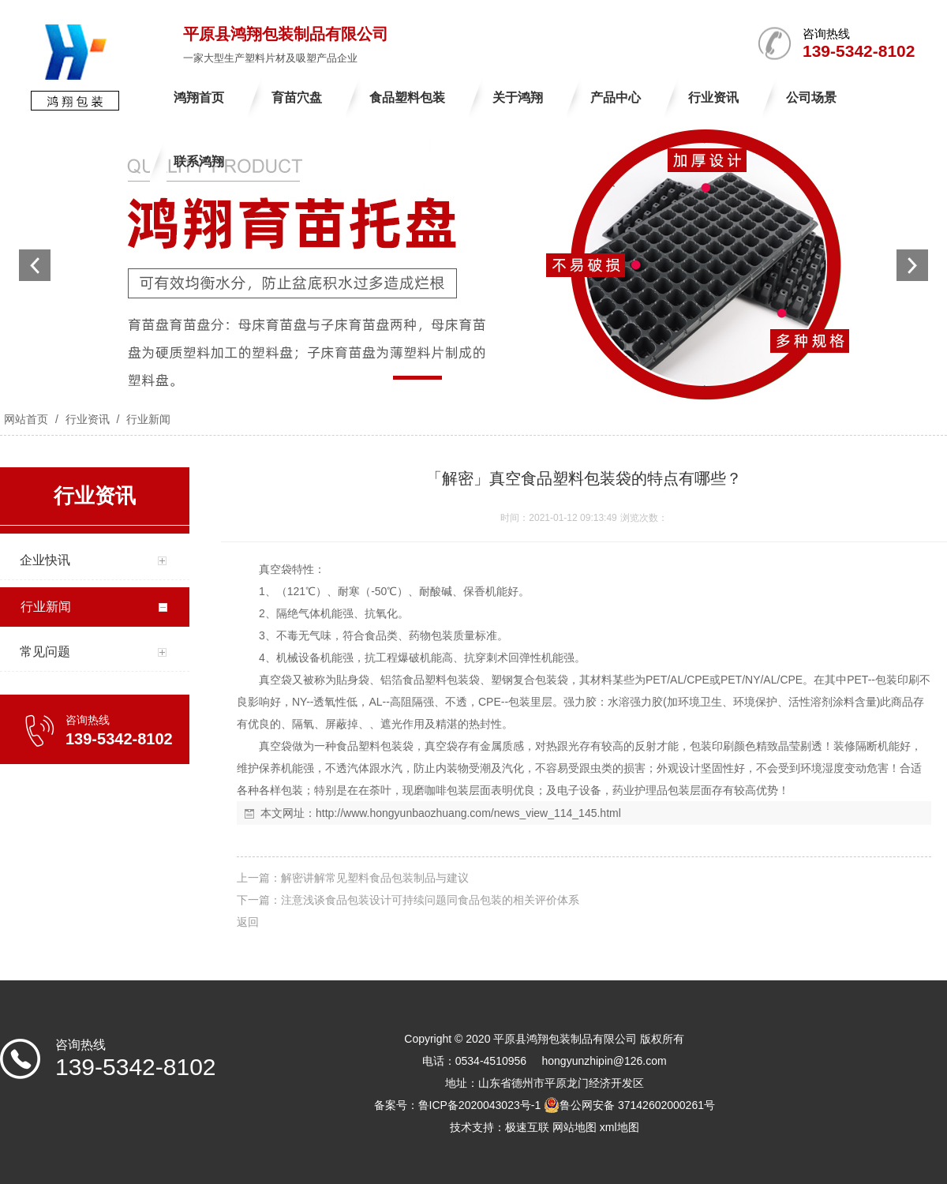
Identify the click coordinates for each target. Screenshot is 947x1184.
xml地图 (619, 1127)
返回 (248, 922)
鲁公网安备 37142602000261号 (629, 1105)
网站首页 (26, 419)
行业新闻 (146, 419)
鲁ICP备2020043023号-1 (479, 1105)
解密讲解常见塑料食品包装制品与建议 (375, 877)
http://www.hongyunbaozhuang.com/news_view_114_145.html (468, 813)
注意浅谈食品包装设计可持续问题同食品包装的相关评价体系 (430, 900)
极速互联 (527, 1127)
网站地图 (574, 1127)
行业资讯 (87, 419)
